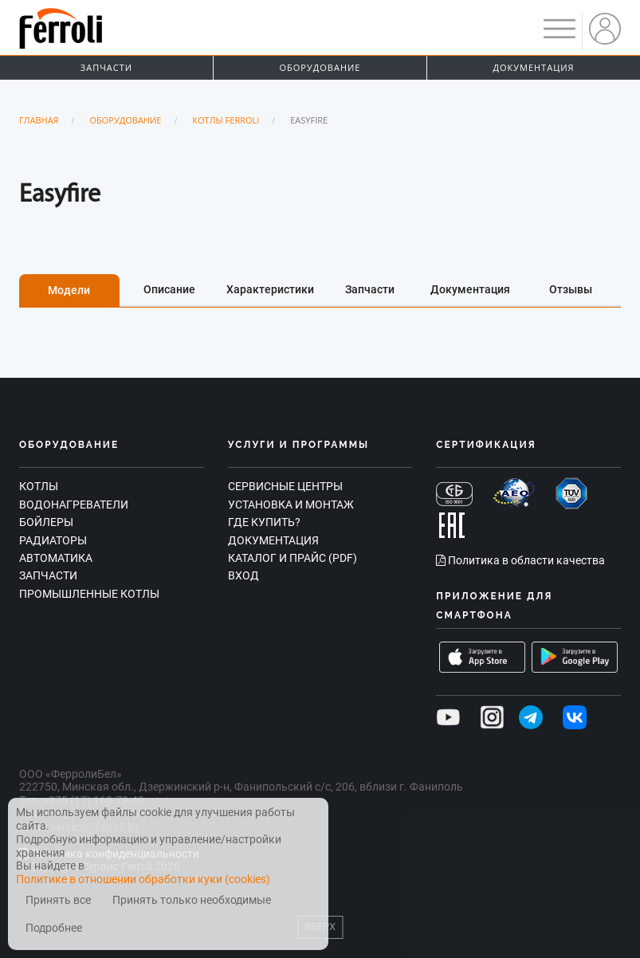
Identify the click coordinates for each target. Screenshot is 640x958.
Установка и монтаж (291, 504)
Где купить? (264, 522)
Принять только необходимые (191, 900)
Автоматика (55, 558)
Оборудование (320, 67)
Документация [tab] (470, 289)
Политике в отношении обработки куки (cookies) (143, 879)
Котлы (38, 486)
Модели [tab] (69, 290)
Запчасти (106, 67)
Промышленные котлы (89, 593)
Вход (243, 575)
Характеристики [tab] (270, 289)
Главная (39, 120)
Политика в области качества (520, 560)
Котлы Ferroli (225, 120)
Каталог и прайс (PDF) (292, 558)
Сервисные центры (285, 486)
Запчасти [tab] (370, 289)
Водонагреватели (73, 504)
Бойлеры (46, 522)
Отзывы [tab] (570, 289)
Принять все (58, 900)
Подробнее (54, 928)
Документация (533, 67)
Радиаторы (53, 540)
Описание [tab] (169, 289)
